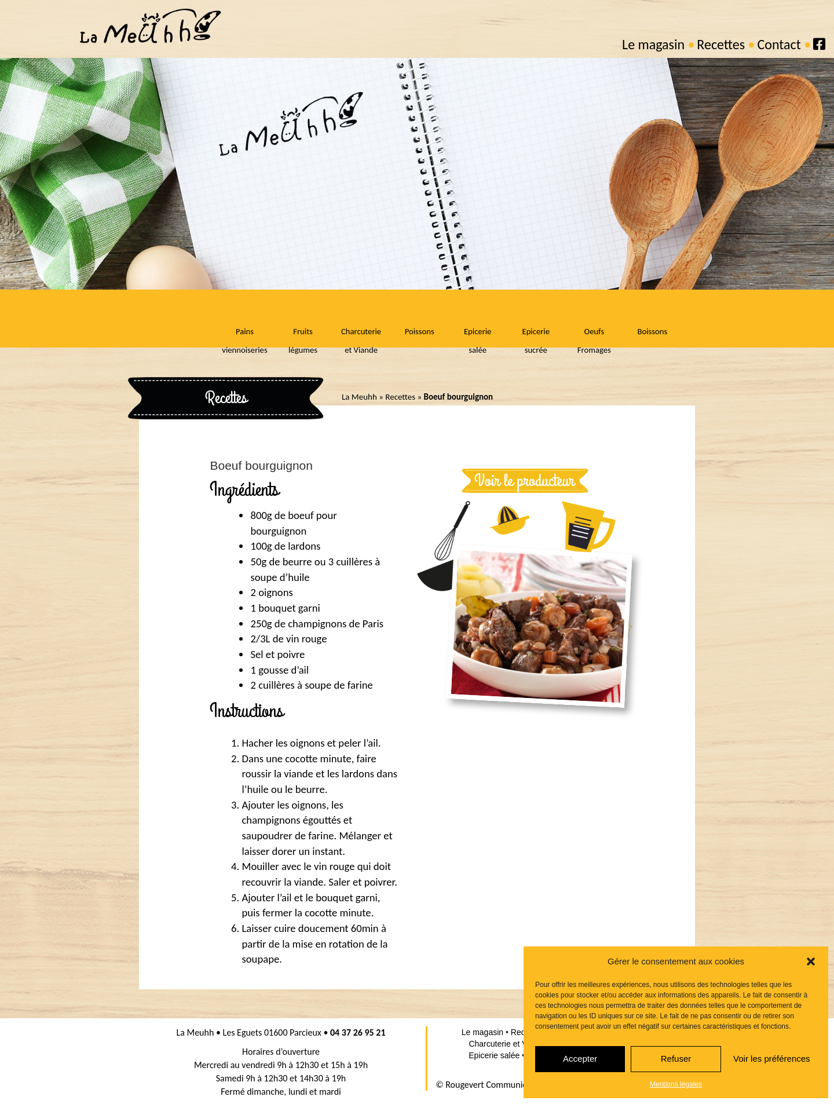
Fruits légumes (302, 340)
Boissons (652, 331)
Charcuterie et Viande (361, 340)
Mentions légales (676, 1084)
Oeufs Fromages (594, 340)
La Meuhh (359, 397)
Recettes (721, 44)
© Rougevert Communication (491, 1084)
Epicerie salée (477, 340)
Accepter (580, 1058)
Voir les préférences (771, 1058)
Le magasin (653, 44)
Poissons (419, 331)
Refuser (676, 1058)
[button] (811, 961)
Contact (778, 44)
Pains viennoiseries (244, 340)
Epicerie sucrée (535, 340)
